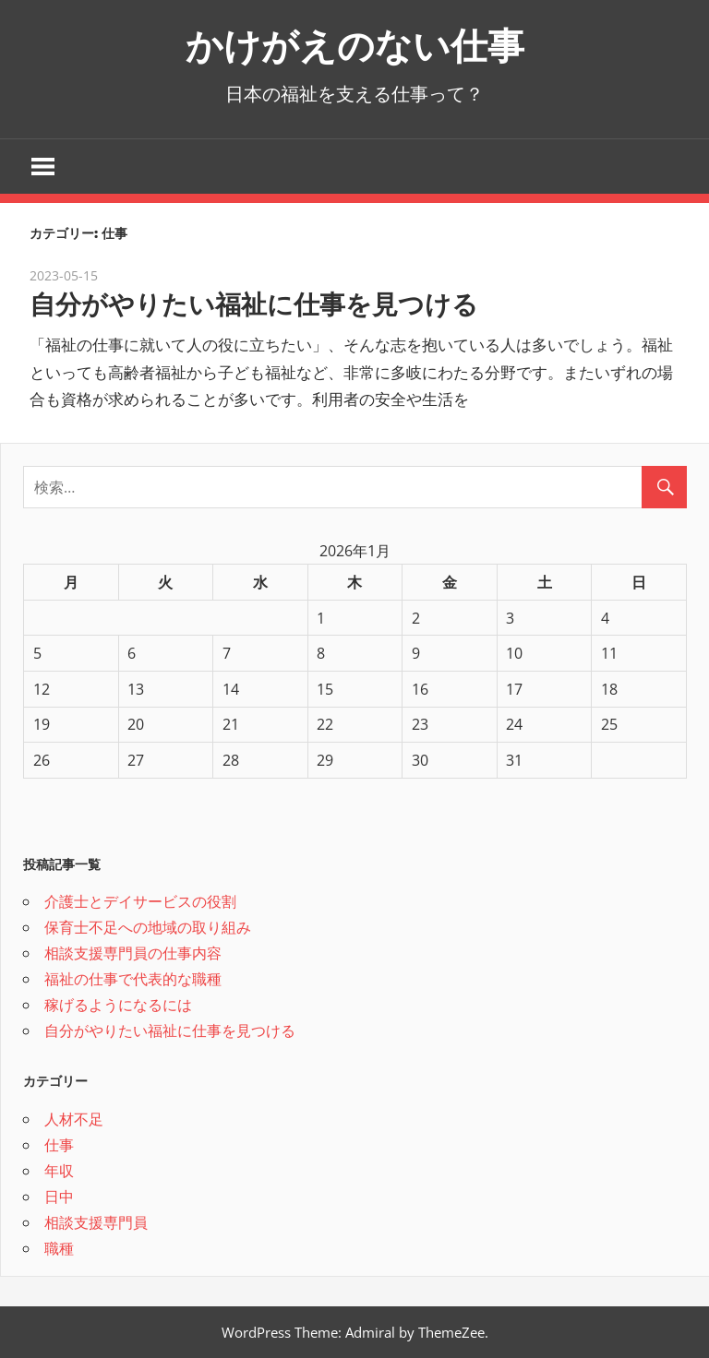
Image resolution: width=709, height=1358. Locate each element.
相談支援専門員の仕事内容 (133, 953)
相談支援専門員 (96, 1222)
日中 (59, 1196)
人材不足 (73, 1119)
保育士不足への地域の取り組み (147, 927)
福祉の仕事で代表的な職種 (133, 979)
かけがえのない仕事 (355, 45)
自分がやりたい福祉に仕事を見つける (254, 304)
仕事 (59, 1145)
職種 (59, 1248)
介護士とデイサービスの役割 (140, 901)
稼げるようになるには (118, 1005)
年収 (59, 1171)
